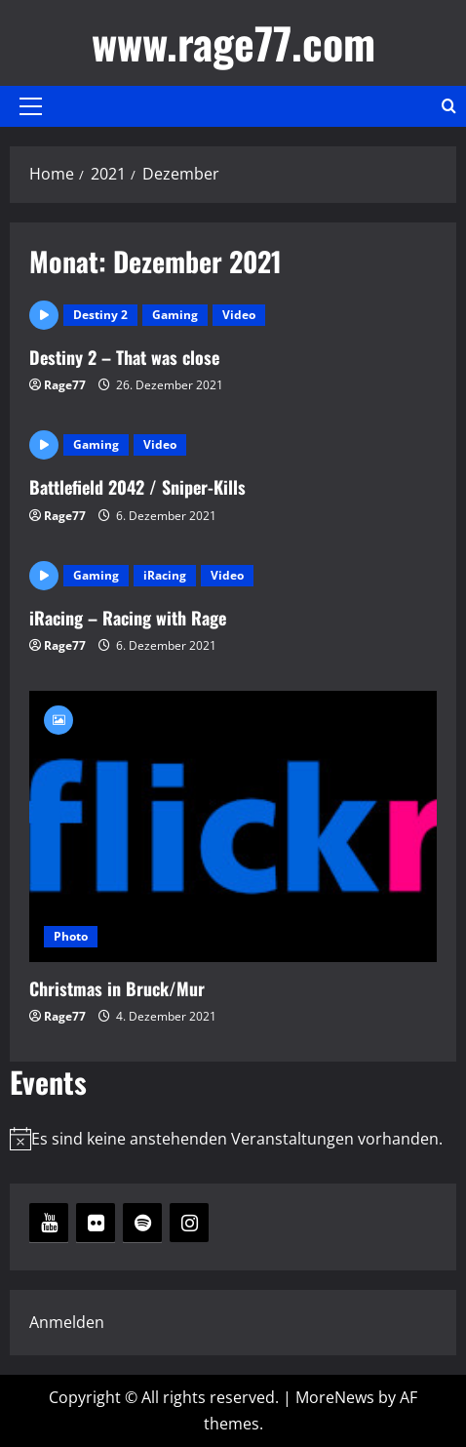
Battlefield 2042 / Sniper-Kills (137, 487)
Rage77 (65, 385)
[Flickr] (95, 1222)
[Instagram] (189, 1222)
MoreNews (334, 1397)
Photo (71, 936)
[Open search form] (449, 106)
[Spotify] (142, 1222)
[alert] (233, 1139)
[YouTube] (48, 1222)
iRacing (164, 575)
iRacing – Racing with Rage (127, 617)
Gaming (175, 314)
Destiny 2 (100, 314)
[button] (31, 106)
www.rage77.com (233, 42)
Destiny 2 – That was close (124, 357)
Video (238, 314)
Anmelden (66, 1322)
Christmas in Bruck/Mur (233, 827)
